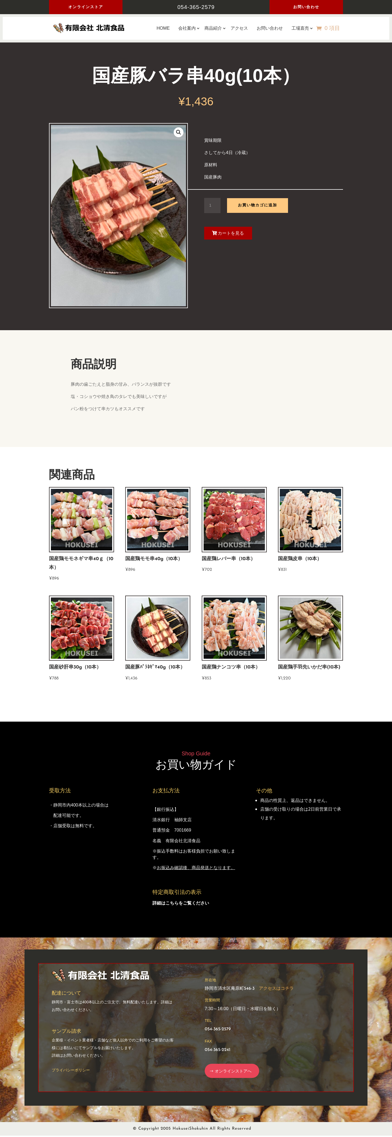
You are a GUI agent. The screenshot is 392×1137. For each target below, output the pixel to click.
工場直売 (300, 28)
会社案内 (187, 28)
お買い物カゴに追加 (257, 205)
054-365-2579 (196, 7)
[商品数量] (212, 205)
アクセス (239, 28)
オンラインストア (85, 7)
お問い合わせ (306, 7)
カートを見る (231, 233)
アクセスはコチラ (276, 988)
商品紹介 (213, 28)
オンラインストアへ (235, 1071)
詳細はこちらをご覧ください (180, 903)
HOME (163, 28)
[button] (178, 132)
